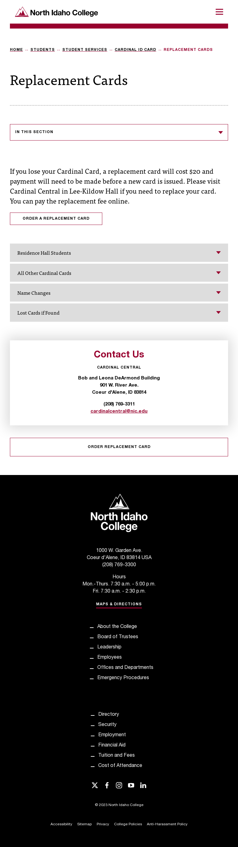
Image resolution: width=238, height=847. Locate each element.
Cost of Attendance (120, 766)
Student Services (84, 50)
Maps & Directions (119, 604)
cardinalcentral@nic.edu (119, 411)
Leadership (109, 647)
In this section (119, 132)
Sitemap (84, 824)
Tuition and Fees (116, 755)
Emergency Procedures (123, 678)
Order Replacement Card (119, 447)
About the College (117, 627)
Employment (112, 735)
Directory (108, 714)
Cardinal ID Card (135, 50)
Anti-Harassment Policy (167, 824)
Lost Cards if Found (119, 312)
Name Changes (119, 293)
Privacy (103, 824)
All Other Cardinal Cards (119, 273)
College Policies (128, 824)
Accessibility (61, 824)
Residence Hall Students (119, 253)
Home (16, 50)
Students (42, 50)
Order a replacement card (56, 219)
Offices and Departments (125, 668)
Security (107, 725)
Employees (109, 657)
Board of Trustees (117, 637)
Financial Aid (112, 745)
